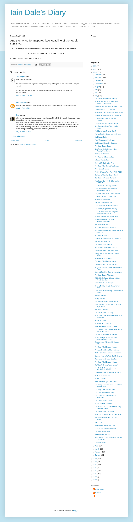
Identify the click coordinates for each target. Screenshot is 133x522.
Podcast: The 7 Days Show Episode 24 (108, 350)
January (98, 455)
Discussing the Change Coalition (106, 359)
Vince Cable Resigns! (102, 169)
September (99, 84)
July (96, 90)
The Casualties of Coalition (104, 400)
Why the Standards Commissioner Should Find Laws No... (106, 102)
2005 (95, 471)
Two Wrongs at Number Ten (104, 157)
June (97, 93)
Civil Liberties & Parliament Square (106, 206)
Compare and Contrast (102, 241)
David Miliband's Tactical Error (105, 425)
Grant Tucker (99, 489)
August (97, 87)
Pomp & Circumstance (102, 200)
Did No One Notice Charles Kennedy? (107, 353)
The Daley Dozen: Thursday (104, 275)
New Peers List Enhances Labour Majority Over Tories (106, 150)
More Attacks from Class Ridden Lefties (108, 414)
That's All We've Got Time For (105, 109)
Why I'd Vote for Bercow (103, 323)
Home (47, 141)
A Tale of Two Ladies (102, 160)
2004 (95, 474)
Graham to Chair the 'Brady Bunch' (106, 175)
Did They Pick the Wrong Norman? (106, 365)
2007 (95, 465)
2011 (95, 69)
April (96, 446)
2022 (95, 66)
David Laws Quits (101, 137)
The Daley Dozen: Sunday (104, 244)
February (98, 452)
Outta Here (98, 422)
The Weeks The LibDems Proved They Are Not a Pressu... (108, 407)
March (97, 449)
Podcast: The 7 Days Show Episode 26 (108, 115)
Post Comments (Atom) (28, 144)
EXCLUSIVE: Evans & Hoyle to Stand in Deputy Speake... (108, 279)
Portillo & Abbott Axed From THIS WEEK (108, 172)
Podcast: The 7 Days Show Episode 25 (108, 238)
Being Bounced (100, 299)
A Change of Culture (101, 235)
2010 (95, 72)
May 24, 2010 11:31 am (24, 95)
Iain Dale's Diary (38, 12)
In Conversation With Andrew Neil (106, 264)
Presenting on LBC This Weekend (106, 123)
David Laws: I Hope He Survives (106, 143)
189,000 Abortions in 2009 (103, 203)
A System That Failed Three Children (107, 194)
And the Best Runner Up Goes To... (107, 247)
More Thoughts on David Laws (105, 140)
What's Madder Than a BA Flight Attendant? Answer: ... (106, 338)
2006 (95, 468)
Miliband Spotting (100, 296)
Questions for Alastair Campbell (105, 178)
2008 (95, 462)
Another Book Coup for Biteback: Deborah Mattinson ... (106, 220)
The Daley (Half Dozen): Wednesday (107, 166)
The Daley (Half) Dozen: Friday (105, 261)
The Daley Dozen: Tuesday (104, 312)
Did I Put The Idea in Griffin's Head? (107, 217)
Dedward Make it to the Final (104, 163)
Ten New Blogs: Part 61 (103, 224)
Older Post (78, 141)
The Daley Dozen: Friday (103, 146)
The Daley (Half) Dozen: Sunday (106, 347)
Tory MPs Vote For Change (104, 283)
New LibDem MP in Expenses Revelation (109, 112)
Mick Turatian (21, 102)
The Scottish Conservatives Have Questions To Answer (106, 369)
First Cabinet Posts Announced (105, 428)
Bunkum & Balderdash (102, 376)
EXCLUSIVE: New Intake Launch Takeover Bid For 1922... (106, 190)
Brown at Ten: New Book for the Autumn (108, 272)
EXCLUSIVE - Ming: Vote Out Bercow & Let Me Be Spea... (108, 330)
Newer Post (15, 141)
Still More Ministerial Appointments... (107, 302)
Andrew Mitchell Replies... (103, 258)
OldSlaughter (21, 76)
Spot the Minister (100, 379)
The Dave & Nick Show (102, 431)
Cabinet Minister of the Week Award (107, 250)
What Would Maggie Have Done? (106, 382)
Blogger (75, 510)
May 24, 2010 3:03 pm (23, 108)
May (96, 96)
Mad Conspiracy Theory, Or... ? (105, 131)
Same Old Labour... (101, 320)
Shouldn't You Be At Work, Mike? (106, 197)
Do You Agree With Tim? (103, 434)
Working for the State (102, 154)
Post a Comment (19, 136)
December (99, 75)
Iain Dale (98, 492)
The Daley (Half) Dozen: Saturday (106, 362)
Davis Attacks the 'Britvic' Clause (106, 326)
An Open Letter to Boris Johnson (106, 227)
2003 (95, 477)
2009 (95, 459)
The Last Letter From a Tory (104, 393)
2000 (95, 480)
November (99, 78)
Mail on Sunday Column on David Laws (108, 134)
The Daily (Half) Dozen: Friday (105, 390)
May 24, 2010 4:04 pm (23, 132)
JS (96, 496)
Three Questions (100, 442)
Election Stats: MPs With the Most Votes (108, 356)
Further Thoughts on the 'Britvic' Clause (108, 373)
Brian (18, 115)
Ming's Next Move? (101, 309)
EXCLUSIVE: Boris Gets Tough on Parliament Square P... (106, 212)
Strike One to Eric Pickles (103, 403)
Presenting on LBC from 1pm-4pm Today (108, 106)
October (98, 81)
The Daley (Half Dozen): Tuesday (106, 186)
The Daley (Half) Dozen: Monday (106, 98)
